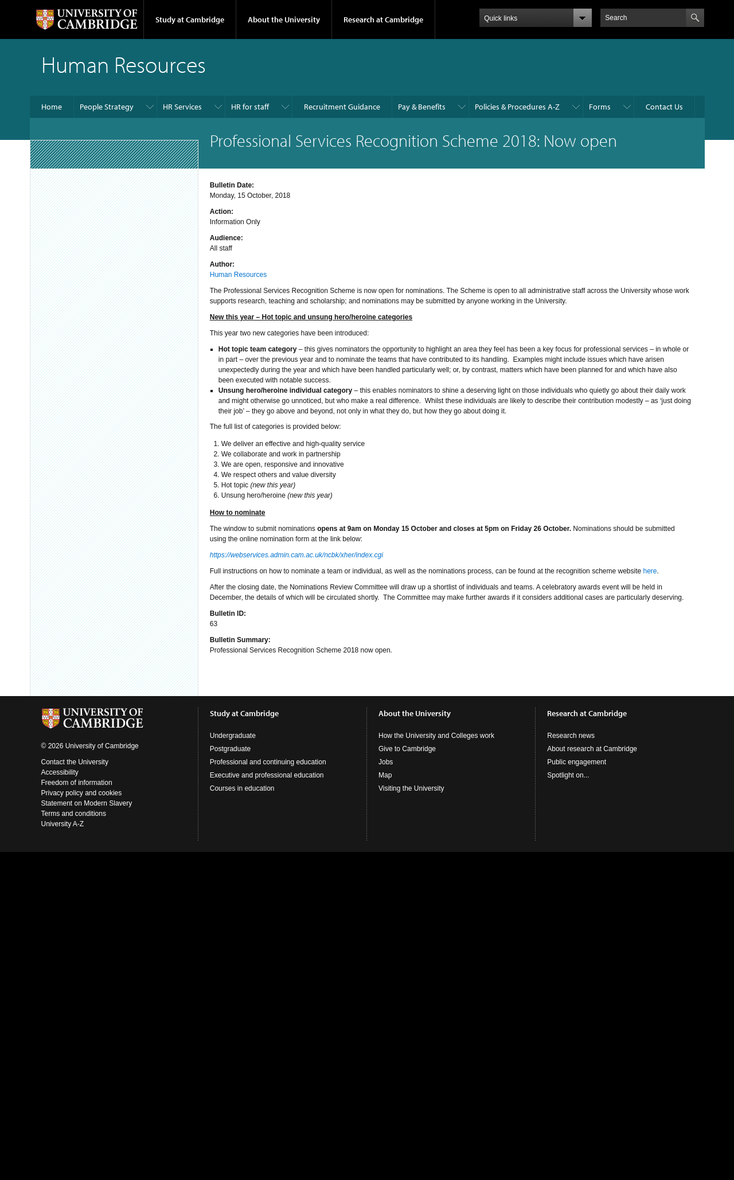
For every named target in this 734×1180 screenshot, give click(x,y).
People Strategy (107, 106)
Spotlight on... (568, 775)
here (650, 571)
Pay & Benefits (422, 106)
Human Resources (238, 275)
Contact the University (74, 762)
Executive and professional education (267, 775)
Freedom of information (76, 783)
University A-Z (62, 824)
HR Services (182, 106)
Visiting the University (411, 788)
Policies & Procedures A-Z (517, 106)
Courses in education (242, 788)
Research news (571, 736)
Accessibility (60, 772)
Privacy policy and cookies (81, 793)
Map (385, 775)
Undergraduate (233, 736)
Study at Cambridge (189, 19)
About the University (284, 19)
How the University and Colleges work (436, 736)
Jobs (385, 762)
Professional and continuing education (268, 762)
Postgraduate (230, 749)
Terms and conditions (73, 814)
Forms (600, 106)
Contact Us (664, 106)
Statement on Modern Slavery (86, 803)
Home (51, 106)
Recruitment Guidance (342, 106)
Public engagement (576, 762)
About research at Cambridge (592, 749)
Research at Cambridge (383, 19)
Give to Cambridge (407, 749)
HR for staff (250, 106)
